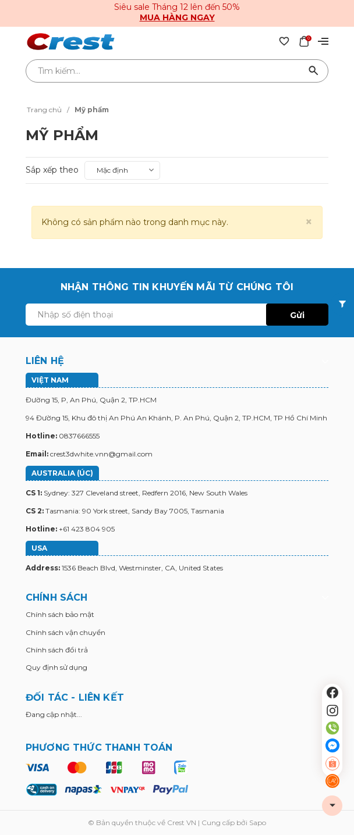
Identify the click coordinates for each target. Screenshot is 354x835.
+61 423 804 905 (87, 528)
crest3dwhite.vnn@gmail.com (101, 453)
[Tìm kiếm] (313, 71)
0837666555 (79, 435)
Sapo (257, 822)
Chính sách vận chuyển (65, 632)
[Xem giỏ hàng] (304, 40)
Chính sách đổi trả (57, 649)
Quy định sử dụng (56, 667)
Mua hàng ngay (177, 17)
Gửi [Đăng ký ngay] (297, 315)
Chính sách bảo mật (60, 614)
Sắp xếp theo (52, 170)
